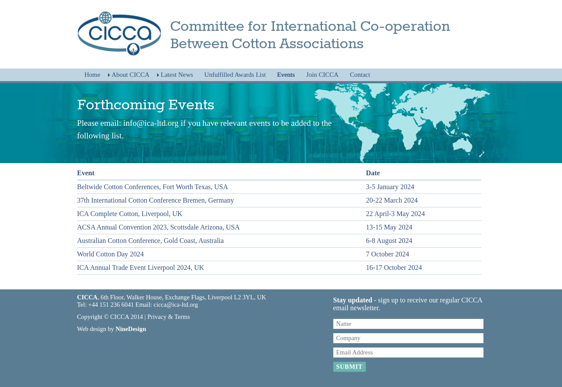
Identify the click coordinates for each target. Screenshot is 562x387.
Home (93, 74)
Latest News (177, 74)
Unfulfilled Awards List (235, 74)
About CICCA (130, 74)
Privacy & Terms (169, 316)
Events (286, 74)
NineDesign (130, 328)
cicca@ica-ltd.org (176, 304)
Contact (360, 74)
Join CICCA (322, 74)
